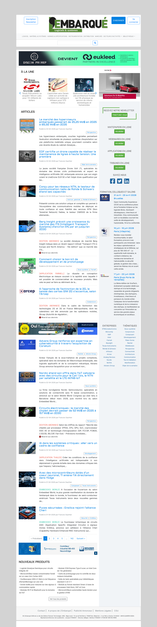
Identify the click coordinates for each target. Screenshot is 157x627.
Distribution (89, 36)
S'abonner (118, 20)
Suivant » (81, 538)
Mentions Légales (103, 610)
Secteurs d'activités (112, 36)
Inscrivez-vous (120, 115)
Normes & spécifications (57, 36)
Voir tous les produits (58, 599)
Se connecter (133, 20)
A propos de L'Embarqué (59, 610)
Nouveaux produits (34, 562)
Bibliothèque (128, 36)
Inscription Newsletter (31, 20)
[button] (20, 93)
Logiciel (25, 36)
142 (72, 538)
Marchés (98, 36)
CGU (116, 610)
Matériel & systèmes (38, 36)
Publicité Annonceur (83, 610)
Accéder (119, 131)
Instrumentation (75, 36)
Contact (41, 610)
